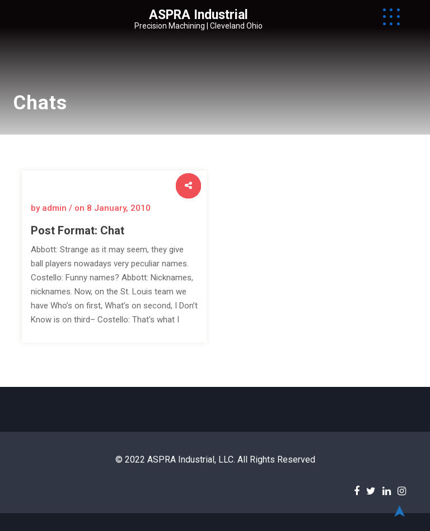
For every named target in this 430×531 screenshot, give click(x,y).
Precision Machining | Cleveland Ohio (198, 25)
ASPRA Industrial (198, 14)
